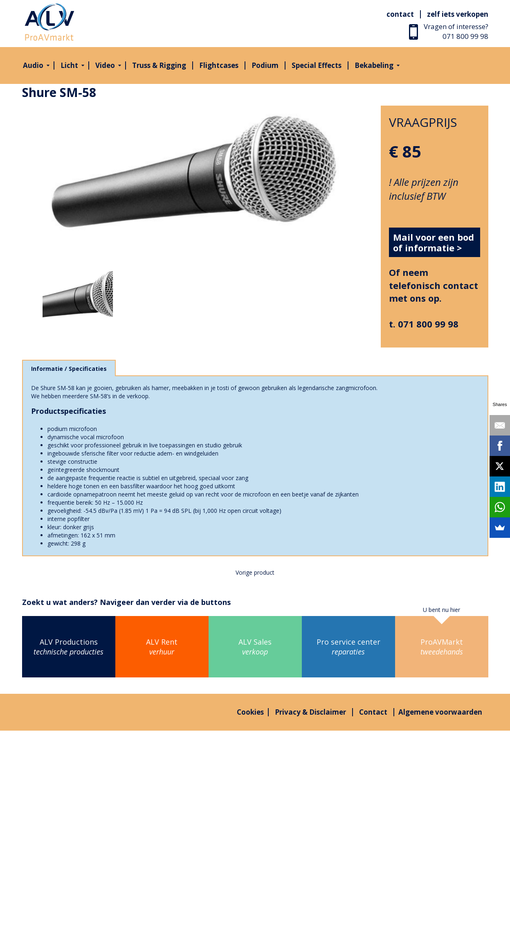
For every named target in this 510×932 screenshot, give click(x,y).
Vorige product (255, 572)
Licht (69, 65)
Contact (400, 14)
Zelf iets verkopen (457, 14)
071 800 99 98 (465, 36)
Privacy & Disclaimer (310, 712)
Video (105, 65)
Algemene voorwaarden (440, 712)
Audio (33, 65)
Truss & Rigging (159, 65)
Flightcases (218, 65)
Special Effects (316, 65)
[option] (195, 180)
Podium (265, 65)
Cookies (250, 712)
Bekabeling (374, 65)
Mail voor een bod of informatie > (433, 242)
